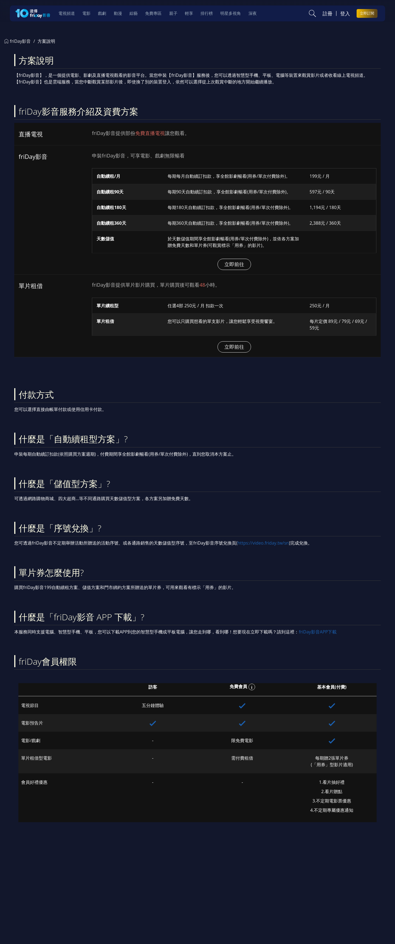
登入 (345, 13)
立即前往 (234, 264)
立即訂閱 (367, 13)
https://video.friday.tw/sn (263, 543)
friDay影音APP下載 (318, 632)
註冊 (327, 13)
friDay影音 (17, 41)
